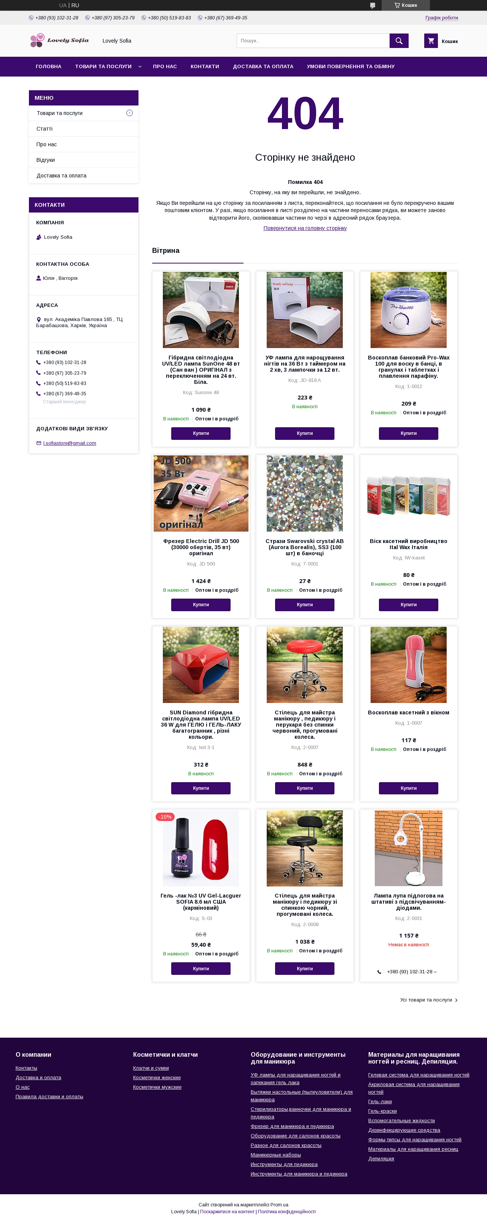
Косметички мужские (157, 1087)
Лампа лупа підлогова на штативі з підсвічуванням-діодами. (408, 902)
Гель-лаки (380, 1101)
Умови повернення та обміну (351, 66)
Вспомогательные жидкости (401, 1120)
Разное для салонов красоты (286, 1145)
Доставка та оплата (263, 66)
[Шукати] (399, 41)
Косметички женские (157, 1077)
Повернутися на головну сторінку (305, 228)
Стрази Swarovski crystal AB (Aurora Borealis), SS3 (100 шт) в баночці (305, 547)
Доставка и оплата (38, 1077)
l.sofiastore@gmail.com (69, 443)
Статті (45, 129)
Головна (48, 66)
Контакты (26, 1068)
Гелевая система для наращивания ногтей (418, 1075)
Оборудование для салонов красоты (296, 1136)
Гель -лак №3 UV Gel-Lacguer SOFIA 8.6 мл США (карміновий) (201, 902)
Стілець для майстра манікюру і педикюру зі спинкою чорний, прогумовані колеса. (305, 905)
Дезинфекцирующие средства (404, 1130)
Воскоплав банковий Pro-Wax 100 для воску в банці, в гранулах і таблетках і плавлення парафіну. (409, 367)
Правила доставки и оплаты (49, 1096)
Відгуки (46, 160)
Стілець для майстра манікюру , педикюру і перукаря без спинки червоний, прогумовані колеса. (304, 724)
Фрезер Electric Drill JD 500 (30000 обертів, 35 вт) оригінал (201, 547)
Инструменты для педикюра (284, 1164)
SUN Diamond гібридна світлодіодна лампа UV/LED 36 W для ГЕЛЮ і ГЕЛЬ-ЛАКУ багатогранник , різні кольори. (201, 724)
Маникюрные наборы (276, 1155)
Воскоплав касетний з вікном (408, 712)
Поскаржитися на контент (227, 1211)
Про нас (165, 66)
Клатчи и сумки (151, 1068)
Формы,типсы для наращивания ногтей (415, 1139)
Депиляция (381, 1158)
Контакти (205, 66)
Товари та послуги (103, 66)
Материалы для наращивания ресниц (413, 1149)
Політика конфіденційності (287, 1211)
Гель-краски (382, 1111)
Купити (201, 433)
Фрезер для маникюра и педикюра (292, 1126)
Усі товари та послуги (426, 1000)
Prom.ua (279, 1205)
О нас (23, 1087)
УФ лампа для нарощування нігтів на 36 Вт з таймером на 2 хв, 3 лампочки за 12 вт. (304, 364)
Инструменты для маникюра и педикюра (299, 1174)
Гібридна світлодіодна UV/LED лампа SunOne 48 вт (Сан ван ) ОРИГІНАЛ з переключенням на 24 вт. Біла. (201, 370)
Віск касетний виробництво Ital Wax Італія (408, 544)
